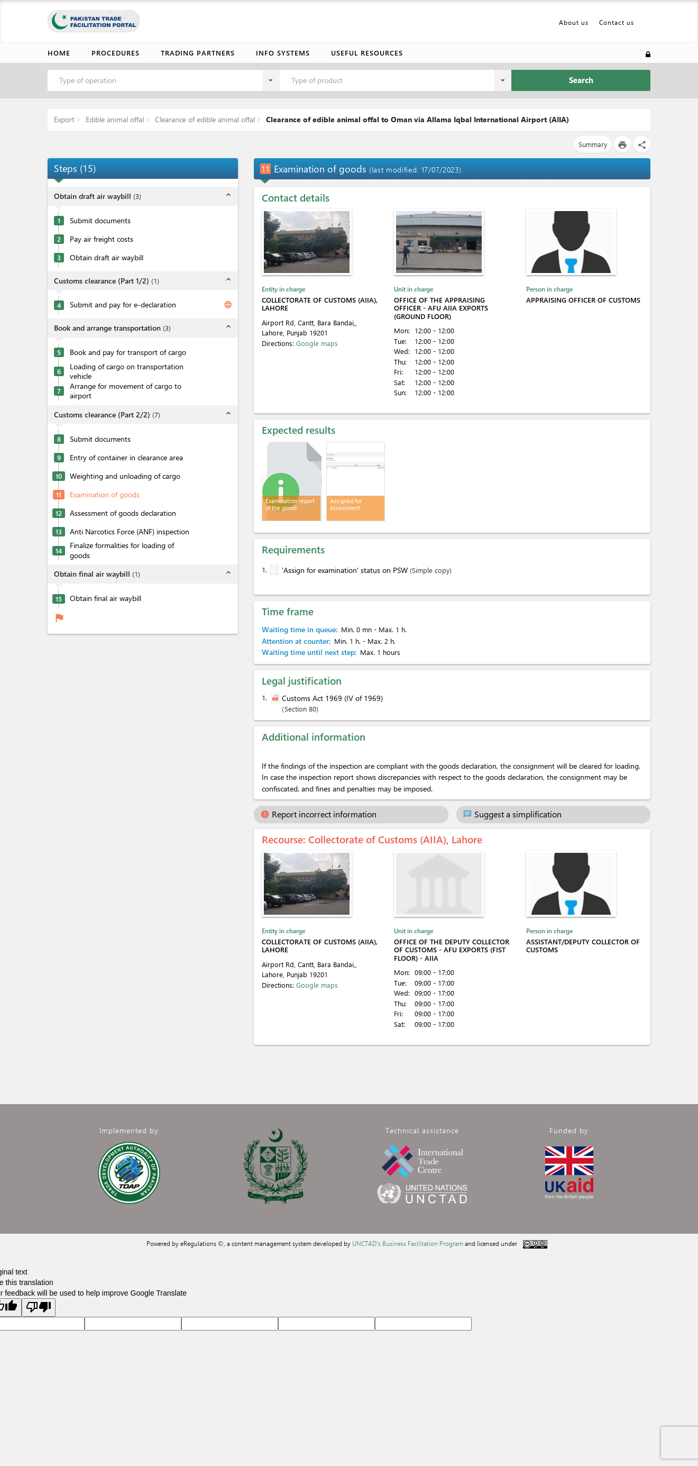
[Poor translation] (39, 1307)
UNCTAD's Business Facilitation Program (407, 1243)
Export (64, 119)
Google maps (317, 343)
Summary (592, 144)
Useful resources (367, 52)
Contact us (616, 22)
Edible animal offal (114, 119)
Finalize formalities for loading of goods (122, 550)
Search (581, 80)
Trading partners (198, 52)
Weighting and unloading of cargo (125, 476)
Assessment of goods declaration (123, 513)
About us (574, 22)
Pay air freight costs (101, 239)
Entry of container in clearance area (126, 457)
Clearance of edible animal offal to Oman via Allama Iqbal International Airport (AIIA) (416, 119)
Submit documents (100, 220)
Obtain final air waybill (105, 598)
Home (59, 52)
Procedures (115, 52)
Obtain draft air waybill (106, 257)
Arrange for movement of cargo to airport (125, 391)
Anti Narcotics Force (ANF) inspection (129, 531)
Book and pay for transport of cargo (128, 352)
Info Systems (283, 52)
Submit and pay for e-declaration (123, 304)
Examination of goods (105, 494)
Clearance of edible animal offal (204, 119)
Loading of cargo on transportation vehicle (126, 371)
